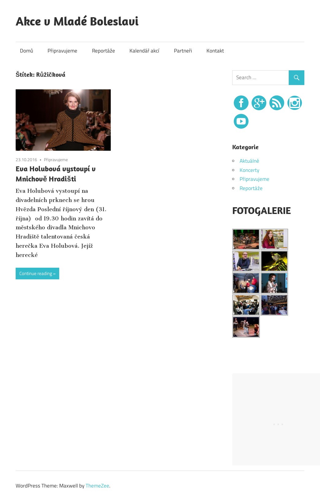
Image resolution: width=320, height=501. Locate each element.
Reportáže (103, 51)
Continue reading (35, 273)
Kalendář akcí (144, 51)
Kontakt (215, 51)
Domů (26, 51)
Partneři (183, 51)
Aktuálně (249, 161)
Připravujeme (62, 51)
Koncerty (249, 170)
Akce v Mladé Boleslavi (77, 21)
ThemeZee (97, 486)
